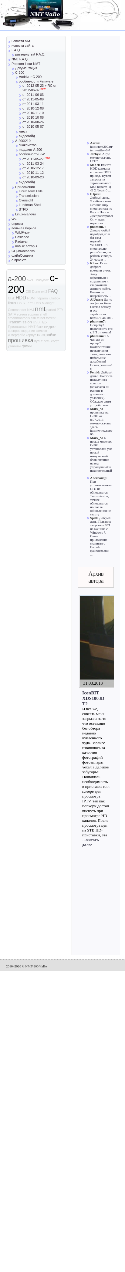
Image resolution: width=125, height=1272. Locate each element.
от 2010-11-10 (33, 113)
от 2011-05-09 (33, 99)
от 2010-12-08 (33, 108)
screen (22, 314)
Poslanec (22, 237)
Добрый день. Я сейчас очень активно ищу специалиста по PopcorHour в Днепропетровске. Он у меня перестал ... (103, 210)
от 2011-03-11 (33, 104)
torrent (51, 318)
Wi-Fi (15, 219)
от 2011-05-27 (36, 159)
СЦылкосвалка (23, 251)
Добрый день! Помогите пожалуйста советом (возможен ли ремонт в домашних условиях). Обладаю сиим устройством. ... (101, 388)
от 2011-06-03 (33, 94)
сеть (46, 341)
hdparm (42, 298)
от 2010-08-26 (33, 122)
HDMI (31, 298)
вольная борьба (24, 228)
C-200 (19, 72)
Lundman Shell (30, 205)
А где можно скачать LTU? (100, 157)
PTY (60, 310)
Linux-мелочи (25, 214)
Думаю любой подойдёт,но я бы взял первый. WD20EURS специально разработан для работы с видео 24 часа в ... (101, 244)
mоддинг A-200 (30, 149)
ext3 (44, 291)
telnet (41, 318)
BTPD (23, 209)
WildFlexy (22, 232)
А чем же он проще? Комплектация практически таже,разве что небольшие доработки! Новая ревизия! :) (101, 352)
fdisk (11, 298)
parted (51, 310)
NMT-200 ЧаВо (36, 966)
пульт (38, 341)
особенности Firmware (36, 81)
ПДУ (44, 322)
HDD (21, 297)
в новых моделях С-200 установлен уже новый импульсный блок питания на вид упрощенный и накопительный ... (101, 456)
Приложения (25, 187)
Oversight (26, 200)
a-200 (17, 279)
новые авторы (26, 246)
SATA (12, 314)
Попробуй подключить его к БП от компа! (101, 328)
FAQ (53, 291)
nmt (40, 308)
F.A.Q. (16, 50)
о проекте (19, 260)
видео (50, 326)
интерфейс (16, 335)
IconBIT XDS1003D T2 (93, 698)
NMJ (30, 310)
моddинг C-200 (30, 77)
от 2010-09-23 (33, 177)
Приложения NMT (21, 327)
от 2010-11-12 (33, 172)
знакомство (27, 145)
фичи (27, 346)
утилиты (14, 346)
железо (41, 330)
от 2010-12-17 (33, 168)
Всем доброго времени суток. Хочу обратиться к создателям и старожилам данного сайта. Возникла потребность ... (100, 279)
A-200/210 (23, 141)
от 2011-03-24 (33, 163)
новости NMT (22, 41)
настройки (46, 334)
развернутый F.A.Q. (30, 54)
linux (12, 303)
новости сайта (23, 45)
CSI (28, 291)
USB (36, 322)
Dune (36, 291)
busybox (42, 280)
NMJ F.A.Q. (20, 59)
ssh (33, 318)
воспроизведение (21, 330)
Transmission (29, 195)
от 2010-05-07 (33, 126)
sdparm (33, 314)
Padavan (21, 241)
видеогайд (27, 136)
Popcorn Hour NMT (26, 64)
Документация (26, 68)
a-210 (31, 280)
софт (55, 341)
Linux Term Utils (30, 191)
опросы (17, 223)
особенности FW (32, 154)
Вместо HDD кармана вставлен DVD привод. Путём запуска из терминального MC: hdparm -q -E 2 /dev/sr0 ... (100, 177)
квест (23, 131)
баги (39, 327)
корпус (31, 335)
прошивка (20, 340)
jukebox (54, 298)
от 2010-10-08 (33, 117)
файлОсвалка (22, 255)
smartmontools (19, 318)
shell (43, 314)
